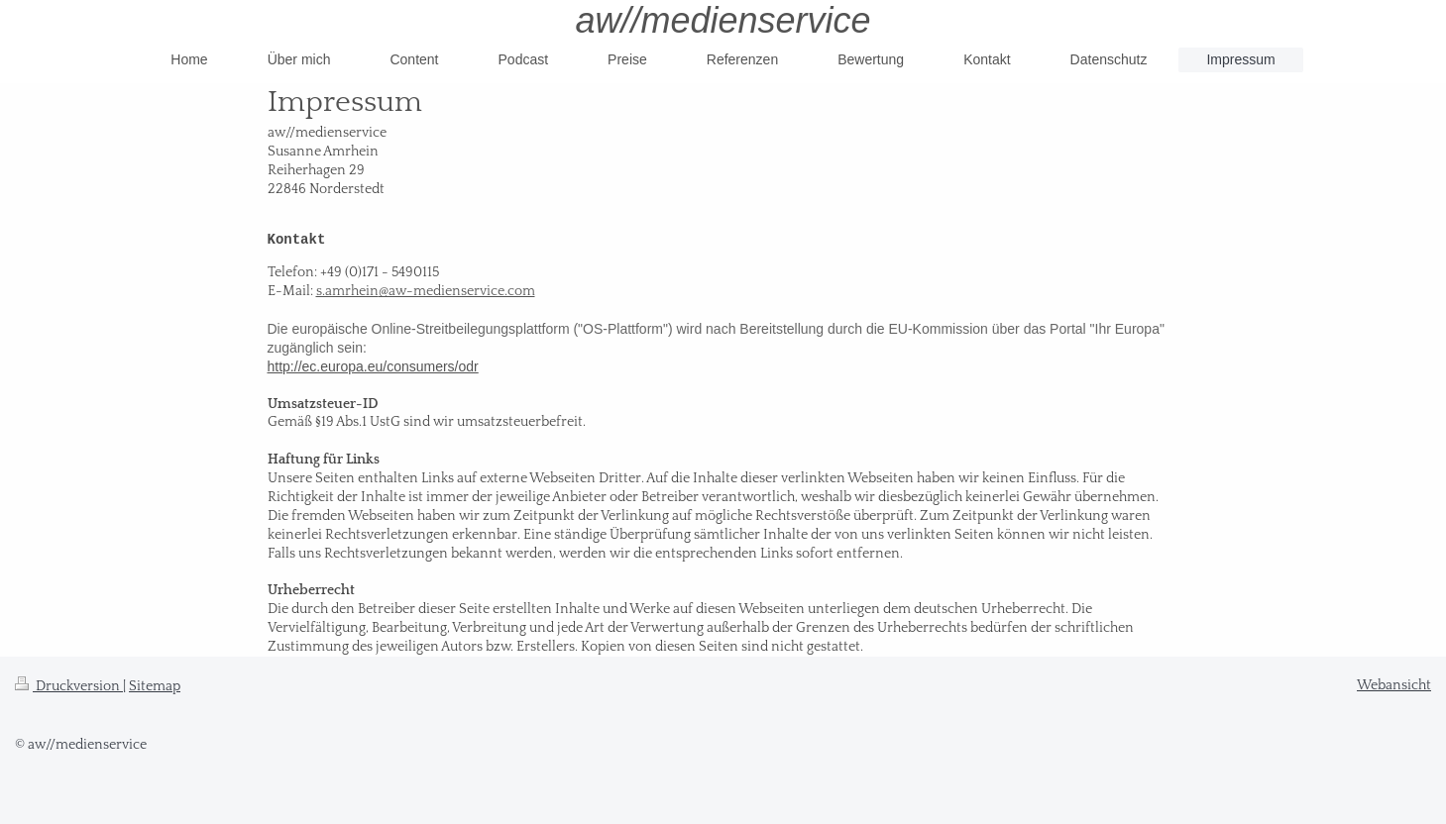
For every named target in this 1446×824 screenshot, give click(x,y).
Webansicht (1394, 685)
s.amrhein (347, 291)
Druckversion (69, 686)
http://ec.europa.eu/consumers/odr (373, 366)
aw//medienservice (722, 20)
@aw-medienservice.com (457, 291)
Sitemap (154, 686)
